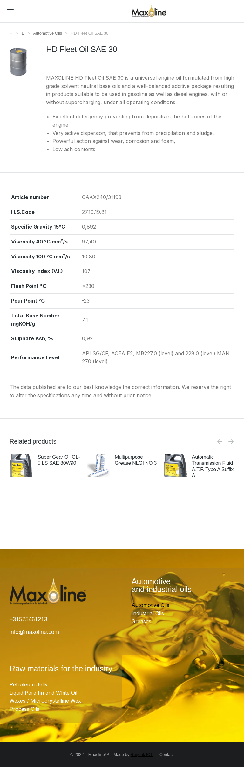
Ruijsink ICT (142, 754)
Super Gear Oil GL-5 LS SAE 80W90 (58, 460)
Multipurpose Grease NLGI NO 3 (136, 460)
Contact (166, 754)
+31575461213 (28, 619)
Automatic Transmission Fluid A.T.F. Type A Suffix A (213, 466)
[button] (10, 11)
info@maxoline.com (34, 632)
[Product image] (21, 465)
